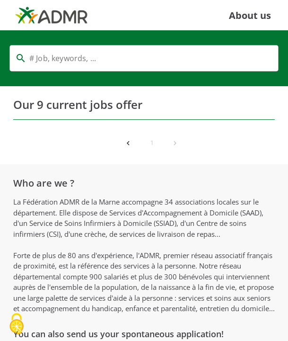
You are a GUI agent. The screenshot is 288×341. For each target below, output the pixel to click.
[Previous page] (128, 143)
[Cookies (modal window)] (16, 324)
